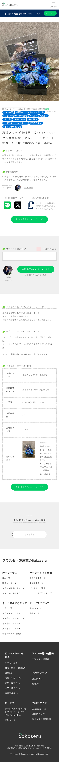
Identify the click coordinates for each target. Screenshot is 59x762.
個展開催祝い (11, 693)
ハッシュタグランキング (41, 593)
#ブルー (34, 116)
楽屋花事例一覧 (37, 583)
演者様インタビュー (11, 628)
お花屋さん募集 (30, 746)
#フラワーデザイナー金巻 (15, 116)
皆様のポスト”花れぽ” (12, 634)
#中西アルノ (36, 123)
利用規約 (40, 746)
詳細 (47, 109)
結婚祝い (36, 684)
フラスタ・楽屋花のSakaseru (17, 14)
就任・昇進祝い (12, 683)
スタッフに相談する (11, 593)
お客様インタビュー (11, 623)
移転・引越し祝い (13, 678)
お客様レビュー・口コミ (13, 618)
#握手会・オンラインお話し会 (30, 112)
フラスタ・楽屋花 (40, 659)
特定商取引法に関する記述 (17, 748)
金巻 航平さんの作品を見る (36, 275)
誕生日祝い (37, 678)
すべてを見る (11, 663)
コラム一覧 (7, 608)
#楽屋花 (44, 116)
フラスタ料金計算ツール (13, 588)
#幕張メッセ (19, 119)
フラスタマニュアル (11, 613)
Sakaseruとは (36, 608)
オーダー (50, 13)
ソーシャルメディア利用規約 (41, 748)
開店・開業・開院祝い (15, 668)
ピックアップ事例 (38, 588)
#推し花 (7, 119)
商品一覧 (6, 578)
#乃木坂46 (32, 119)
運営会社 (18, 746)
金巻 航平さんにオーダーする (29, 219)
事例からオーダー (10, 583)
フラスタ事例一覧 (38, 578)
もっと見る (29, 534)
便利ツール (10, 720)
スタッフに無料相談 (41, 719)
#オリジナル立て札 (12, 127)
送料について (38, 714)
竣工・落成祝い (12, 688)
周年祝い (9, 673)
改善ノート (35, 613)
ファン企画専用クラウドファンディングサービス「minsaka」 (15, 712)
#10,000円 (8, 112)
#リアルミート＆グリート (15, 123)
